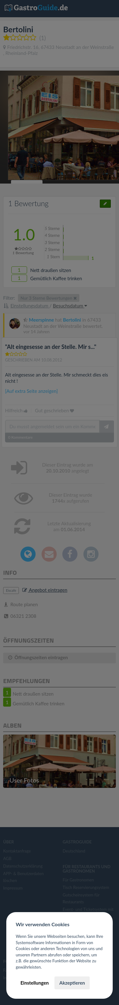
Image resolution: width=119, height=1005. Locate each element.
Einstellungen (34, 983)
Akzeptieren (72, 983)
